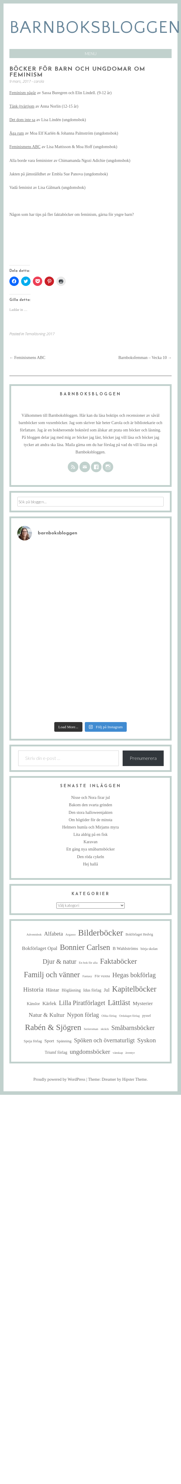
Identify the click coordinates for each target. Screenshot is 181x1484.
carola (39, 81)
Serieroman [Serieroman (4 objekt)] (91, 1029)
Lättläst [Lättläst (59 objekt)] (119, 1002)
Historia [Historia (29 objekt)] (33, 989)
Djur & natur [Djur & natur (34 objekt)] (59, 961)
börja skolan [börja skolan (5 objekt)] (149, 949)
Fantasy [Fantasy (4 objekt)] (87, 976)
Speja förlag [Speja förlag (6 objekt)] (33, 1041)
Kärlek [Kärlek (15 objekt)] (49, 1003)
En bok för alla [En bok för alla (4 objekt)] (88, 962)
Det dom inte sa (22, 120)
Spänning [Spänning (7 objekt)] (64, 1041)
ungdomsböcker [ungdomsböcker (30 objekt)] (90, 1051)
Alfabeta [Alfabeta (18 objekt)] (53, 934)
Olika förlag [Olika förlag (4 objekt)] (109, 1015)
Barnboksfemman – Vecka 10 (145, 357)
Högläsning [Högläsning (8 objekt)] (71, 990)
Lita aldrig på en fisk (90, 834)
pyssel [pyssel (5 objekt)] (146, 1016)
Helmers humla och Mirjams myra (90, 827)
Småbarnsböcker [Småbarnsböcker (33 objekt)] (133, 1027)
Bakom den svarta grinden (90, 805)
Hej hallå (90, 864)
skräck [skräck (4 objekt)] (105, 1029)
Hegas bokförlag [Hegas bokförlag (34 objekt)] (134, 975)
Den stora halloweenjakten (90, 812)
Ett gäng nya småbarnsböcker (90, 849)
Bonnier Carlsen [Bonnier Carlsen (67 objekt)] (85, 947)
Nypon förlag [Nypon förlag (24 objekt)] (83, 1015)
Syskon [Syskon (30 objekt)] (146, 1040)
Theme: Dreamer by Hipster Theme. (118, 1079)
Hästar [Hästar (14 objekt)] (52, 990)
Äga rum (16, 133)
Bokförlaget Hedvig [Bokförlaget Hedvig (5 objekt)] (139, 934)
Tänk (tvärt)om (21, 106)
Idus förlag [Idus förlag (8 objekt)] (92, 990)
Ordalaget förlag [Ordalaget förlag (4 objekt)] (129, 1015)
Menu (91, 53)
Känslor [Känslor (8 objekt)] (33, 1003)
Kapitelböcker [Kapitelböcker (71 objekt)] (134, 989)
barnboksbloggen (95, 28)
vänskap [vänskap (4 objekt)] (118, 1052)
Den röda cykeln (90, 857)
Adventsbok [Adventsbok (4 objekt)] (34, 934)
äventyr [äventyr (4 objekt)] (130, 1052)
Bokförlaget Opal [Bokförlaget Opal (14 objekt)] (39, 948)
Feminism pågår (22, 93)
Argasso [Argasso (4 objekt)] (70, 934)
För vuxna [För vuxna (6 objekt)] (102, 976)
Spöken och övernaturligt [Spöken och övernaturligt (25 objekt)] (104, 1040)
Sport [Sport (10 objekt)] (49, 1040)
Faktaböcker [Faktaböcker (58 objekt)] (118, 961)
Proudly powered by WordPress (59, 1079)
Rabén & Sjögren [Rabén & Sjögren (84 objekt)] (53, 1027)
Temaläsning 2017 (40, 333)
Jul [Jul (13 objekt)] (107, 990)
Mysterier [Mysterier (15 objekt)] (143, 1003)
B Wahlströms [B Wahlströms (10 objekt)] (125, 948)
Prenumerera (143, 758)
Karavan (90, 842)
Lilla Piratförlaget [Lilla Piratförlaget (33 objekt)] (82, 1003)
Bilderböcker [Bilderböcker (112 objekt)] (100, 932)
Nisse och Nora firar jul (90, 797)
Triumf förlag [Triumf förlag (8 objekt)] (56, 1052)
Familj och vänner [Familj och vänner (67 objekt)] (52, 974)
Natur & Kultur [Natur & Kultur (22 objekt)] (47, 1015)
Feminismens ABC (24, 147)
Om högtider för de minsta (90, 820)
